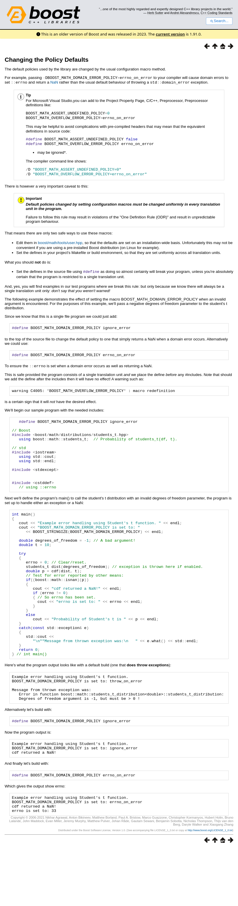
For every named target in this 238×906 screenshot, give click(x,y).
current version (170, 34)
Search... (219, 21)
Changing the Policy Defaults (47, 59)
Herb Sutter (155, 13)
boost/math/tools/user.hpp (60, 242)
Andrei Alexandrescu (184, 13)
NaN (54, 82)
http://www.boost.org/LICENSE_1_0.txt (210, 887)
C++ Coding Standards (216, 13)
